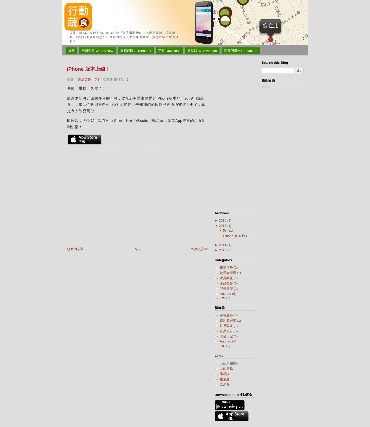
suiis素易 (226, 369)
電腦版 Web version (202, 51)
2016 (222, 220)
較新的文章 (75, 249)
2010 (222, 250)
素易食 (225, 384)
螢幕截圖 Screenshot (135, 51)
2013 (222, 226)
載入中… (268, 88)
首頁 (71, 51)
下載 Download (169, 51)
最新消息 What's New (97, 51)
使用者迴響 (228, 273)
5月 (225, 230)
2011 (222, 245)
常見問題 (226, 278)
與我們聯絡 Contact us (240, 51)
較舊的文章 (199, 249)
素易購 (225, 374)
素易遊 (225, 379)
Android (225, 294)
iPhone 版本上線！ (88, 69)
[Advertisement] (104, 211)
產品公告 (84, 79)
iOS (97, 79)
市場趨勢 (226, 267)
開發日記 (226, 289)
